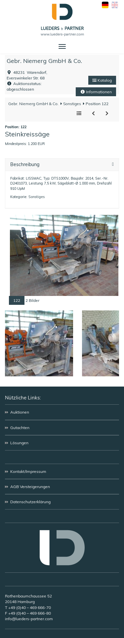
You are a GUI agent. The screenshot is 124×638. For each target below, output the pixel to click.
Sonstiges (71, 103)
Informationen (96, 91)
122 (16, 300)
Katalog (102, 80)
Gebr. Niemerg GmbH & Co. (44, 61)
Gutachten (19, 427)
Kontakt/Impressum (28, 471)
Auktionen (19, 412)
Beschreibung (24, 164)
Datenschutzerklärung (30, 501)
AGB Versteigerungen (30, 486)
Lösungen (19, 442)
